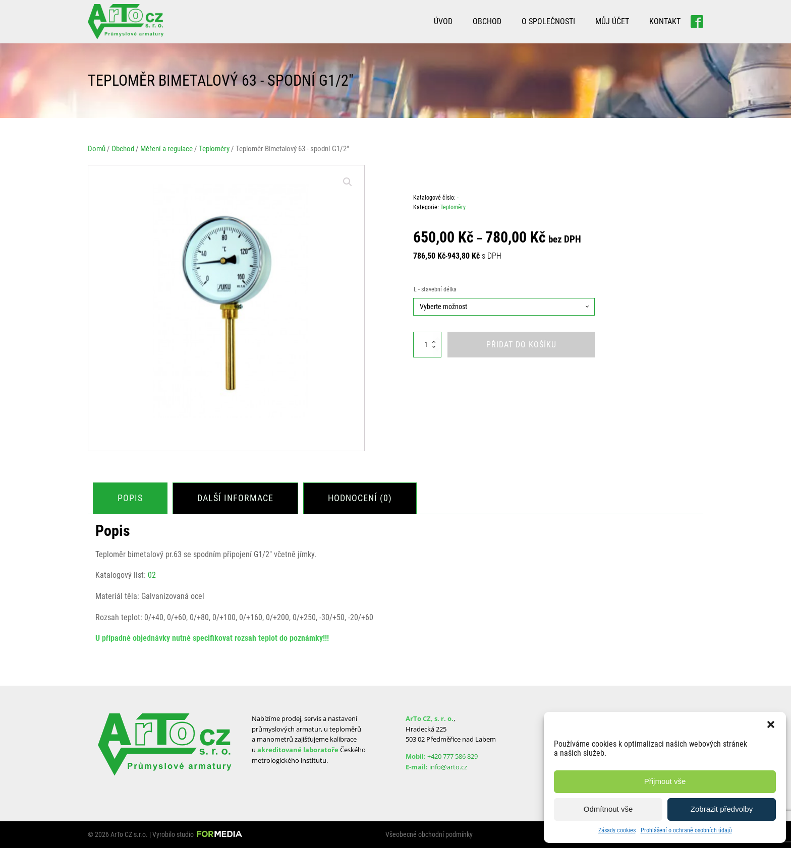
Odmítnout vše (608, 809)
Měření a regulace (166, 148)
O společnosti (548, 21)
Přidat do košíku (521, 344)
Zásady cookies (617, 830)
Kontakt (665, 21)
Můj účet (612, 21)
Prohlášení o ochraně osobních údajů (686, 830)
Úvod (443, 21)
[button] (771, 724)
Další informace (235, 498)
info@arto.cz (448, 766)
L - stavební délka (435, 289)
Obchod (487, 21)
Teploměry (214, 148)
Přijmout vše (665, 781)
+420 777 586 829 (452, 756)
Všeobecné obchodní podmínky (429, 834)
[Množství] (427, 344)
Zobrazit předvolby (722, 809)
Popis (130, 498)
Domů (96, 148)
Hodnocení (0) (360, 498)
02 (152, 575)
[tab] (130, 498)
